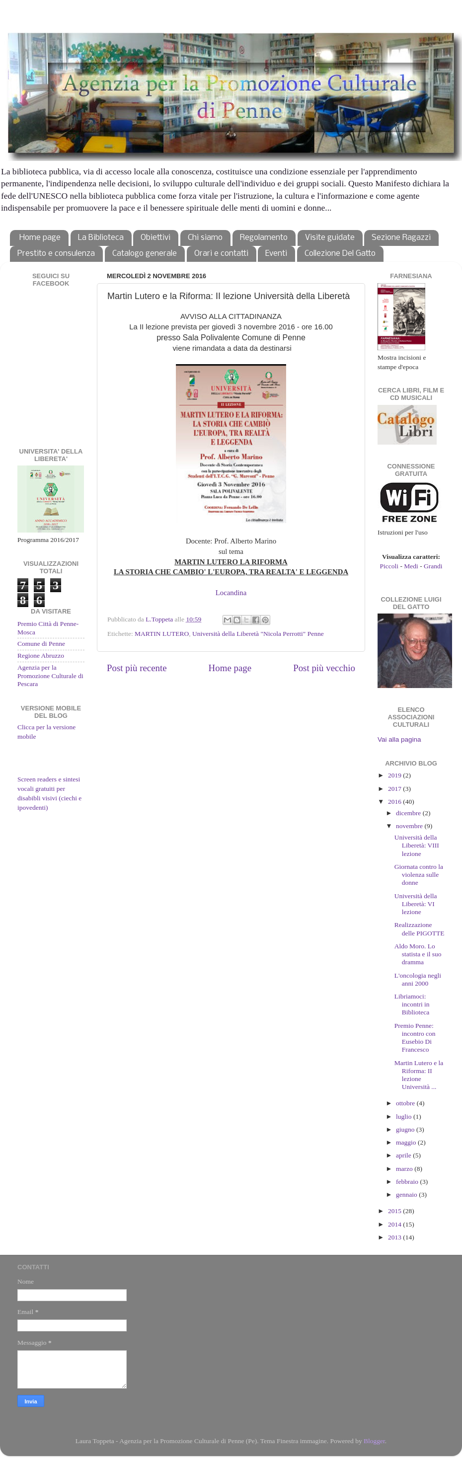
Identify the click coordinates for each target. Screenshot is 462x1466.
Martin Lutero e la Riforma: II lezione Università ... (419, 1075)
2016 (395, 801)
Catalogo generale (144, 253)
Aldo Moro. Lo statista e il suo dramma (418, 954)
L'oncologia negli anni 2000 (417, 979)
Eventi (276, 253)
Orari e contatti (221, 253)
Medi (411, 566)
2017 (395, 788)
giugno (406, 1129)
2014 (395, 1224)
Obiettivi (155, 237)
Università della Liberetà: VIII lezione (416, 845)
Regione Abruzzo (40, 655)
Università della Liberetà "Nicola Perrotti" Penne (258, 633)
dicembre (409, 813)
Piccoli (389, 566)
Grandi (433, 566)
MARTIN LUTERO (162, 633)
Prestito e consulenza (56, 253)
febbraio (408, 1181)
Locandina (231, 593)
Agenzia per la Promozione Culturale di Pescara (50, 675)
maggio (407, 1142)
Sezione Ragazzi (401, 237)
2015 (395, 1211)
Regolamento (264, 237)
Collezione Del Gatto (340, 253)
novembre (410, 826)
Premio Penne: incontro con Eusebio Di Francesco (415, 1038)
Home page (40, 237)
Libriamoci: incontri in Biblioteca (412, 1004)
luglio (404, 1116)
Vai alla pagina (399, 739)
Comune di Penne (41, 643)
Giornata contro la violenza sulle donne (418, 874)
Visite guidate (330, 237)
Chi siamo (205, 237)
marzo (405, 1168)
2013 (395, 1237)
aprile (404, 1155)
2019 (395, 775)
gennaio (407, 1194)
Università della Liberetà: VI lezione (415, 904)
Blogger (374, 1441)
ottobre (406, 1103)
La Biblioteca (101, 237)
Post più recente (137, 668)
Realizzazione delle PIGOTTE (419, 928)
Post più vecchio (324, 668)
